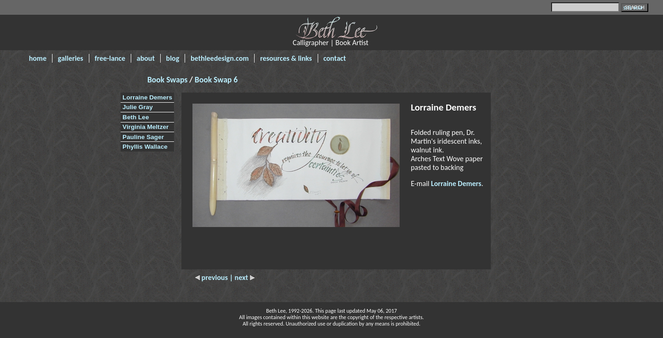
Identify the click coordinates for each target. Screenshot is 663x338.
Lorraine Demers (147, 97)
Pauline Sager (143, 137)
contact (334, 58)
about (146, 58)
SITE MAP (633, 8)
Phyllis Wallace (145, 146)
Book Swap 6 (216, 80)
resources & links (286, 58)
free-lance (109, 58)
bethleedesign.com (220, 58)
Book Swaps (168, 80)
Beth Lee (135, 117)
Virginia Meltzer (145, 126)
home (38, 58)
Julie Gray (137, 107)
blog (173, 58)
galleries (70, 58)
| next (241, 277)
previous (212, 277)
